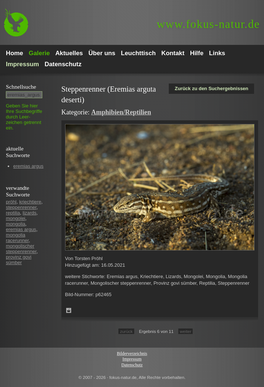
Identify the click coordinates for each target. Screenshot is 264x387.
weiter (185, 331)
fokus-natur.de (208, 24)
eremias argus (28, 166)
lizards (30, 213)
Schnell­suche (21, 87)
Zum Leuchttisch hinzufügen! (68, 310)
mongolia (15, 224)
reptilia (13, 213)
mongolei (15, 218)
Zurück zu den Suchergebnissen (211, 88)
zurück (126, 331)
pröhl (11, 202)
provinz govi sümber (18, 259)
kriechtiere (30, 202)
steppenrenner (21, 207)
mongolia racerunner (17, 237)
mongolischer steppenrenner (21, 248)
